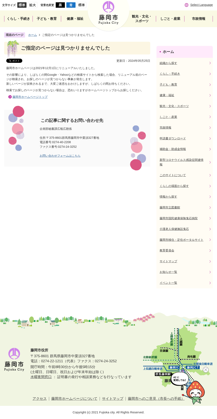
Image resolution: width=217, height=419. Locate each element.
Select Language (201, 4)
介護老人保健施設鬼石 (174, 229)
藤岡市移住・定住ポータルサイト (181, 239)
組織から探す (168, 63)
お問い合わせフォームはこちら (60, 155)
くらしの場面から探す (174, 186)
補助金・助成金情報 (173, 149)
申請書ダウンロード (173, 138)
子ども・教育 (168, 84)
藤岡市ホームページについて (74, 399)
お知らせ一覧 (168, 272)
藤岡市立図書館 (170, 207)
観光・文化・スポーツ (174, 106)
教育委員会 (167, 250)
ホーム (32, 35)
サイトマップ (168, 261)
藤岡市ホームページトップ (30, 96)
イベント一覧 (168, 282)
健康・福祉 (167, 95)
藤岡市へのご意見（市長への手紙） (156, 399)
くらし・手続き (170, 73)
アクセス (40, 399)
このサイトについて (173, 175)
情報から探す (168, 196)
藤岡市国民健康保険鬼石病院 (179, 218)
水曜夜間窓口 (41, 377)
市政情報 (165, 127)
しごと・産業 (168, 117)
